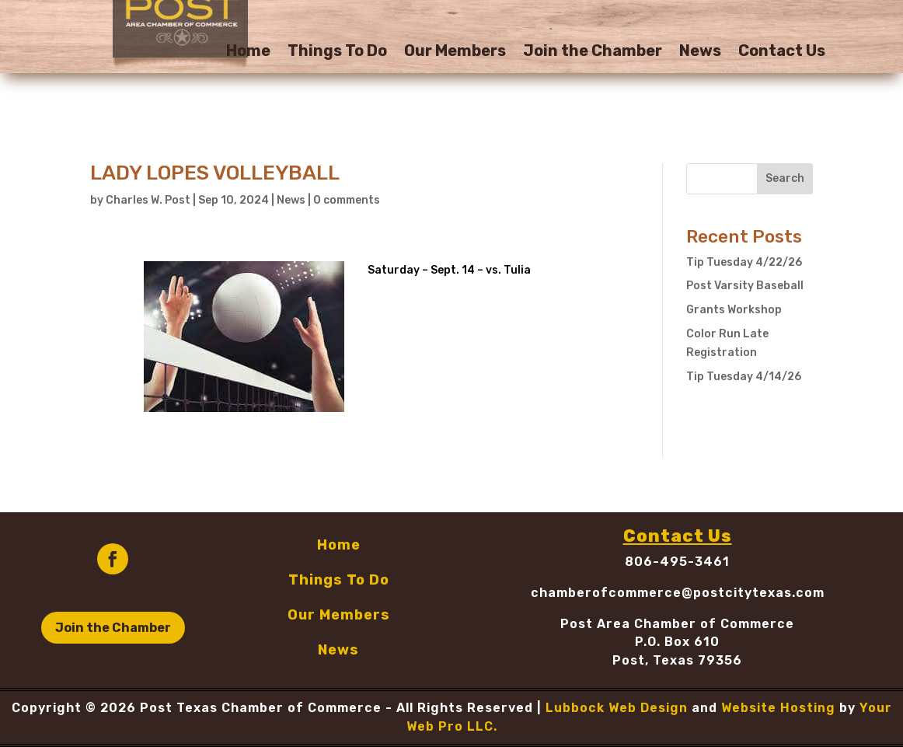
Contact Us (781, 52)
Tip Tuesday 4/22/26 (744, 262)
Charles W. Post (148, 200)
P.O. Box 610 (677, 641)
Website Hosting (778, 707)
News (700, 52)
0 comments (346, 200)
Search (784, 178)
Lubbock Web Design (617, 707)
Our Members (455, 52)
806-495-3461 (677, 561)
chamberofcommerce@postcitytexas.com (678, 592)
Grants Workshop (734, 309)
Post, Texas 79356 (677, 660)
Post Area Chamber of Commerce (677, 623)
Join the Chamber (592, 52)
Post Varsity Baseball (745, 285)
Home (248, 52)
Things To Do (337, 52)
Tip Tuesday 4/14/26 (743, 376)
